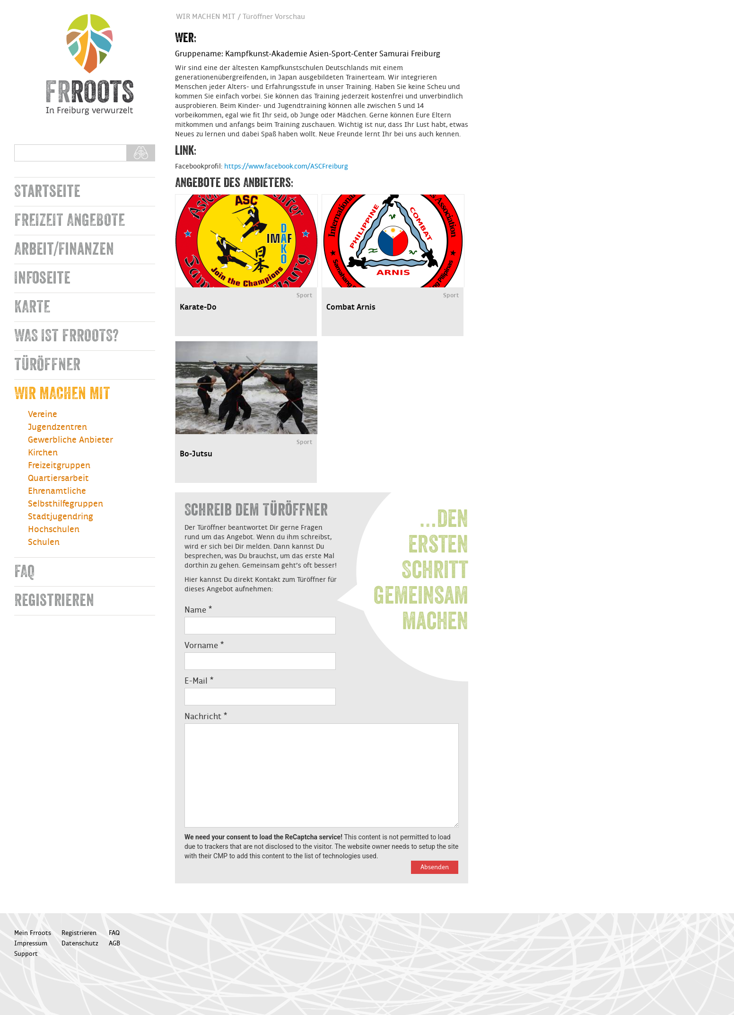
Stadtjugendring (60, 517)
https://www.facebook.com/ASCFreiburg (286, 166)
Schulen (44, 542)
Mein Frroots (32, 933)
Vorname (204, 645)
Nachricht (205, 716)
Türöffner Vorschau (274, 17)
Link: (185, 150)
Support (26, 954)
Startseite (47, 191)
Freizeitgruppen (59, 466)
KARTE (32, 307)
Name (198, 610)
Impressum (30, 943)
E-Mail (198, 681)
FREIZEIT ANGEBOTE (69, 220)
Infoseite (42, 278)
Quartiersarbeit (58, 478)
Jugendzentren (57, 427)
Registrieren (54, 600)
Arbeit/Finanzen (64, 249)
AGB (114, 943)
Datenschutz (79, 943)
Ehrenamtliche (57, 491)
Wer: (185, 38)
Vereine (42, 414)
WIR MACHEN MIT (62, 393)
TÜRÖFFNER (47, 364)
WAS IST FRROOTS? (66, 336)
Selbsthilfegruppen (65, 504)
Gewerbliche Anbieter (70, 440)
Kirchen (43, 453)
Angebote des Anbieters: (234, 182)
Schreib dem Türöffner (256, 510)
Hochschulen (53, 529)
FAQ (24, 571)
